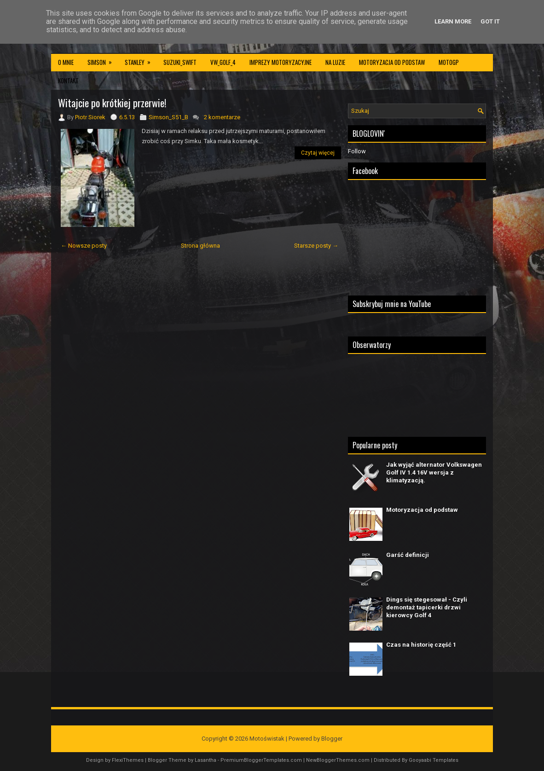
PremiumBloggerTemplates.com (261, 760)
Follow (357, 151)
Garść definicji (407, 554)
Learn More (452, 21)
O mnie (66, 62)
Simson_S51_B (168, 117)
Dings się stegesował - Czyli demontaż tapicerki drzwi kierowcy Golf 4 (426, 607)
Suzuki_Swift (180, 62)
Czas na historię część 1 (421, 644)
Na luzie (335, 62)
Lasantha (205, 760)
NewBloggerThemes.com (338, 760)
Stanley (140, 60)
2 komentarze (222, 117)
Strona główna (200, 245)
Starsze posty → (316, 245)
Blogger (331, 738)
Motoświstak (266, 738)
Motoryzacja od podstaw (392, 62)
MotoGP (449, 62)
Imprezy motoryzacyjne (280, 62)
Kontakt (68, 80)
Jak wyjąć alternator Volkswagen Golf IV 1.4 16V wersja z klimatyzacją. (434, 472)
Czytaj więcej (318, 153)
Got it (490, 21)
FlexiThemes (128, 760)
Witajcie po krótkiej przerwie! (112, 103)
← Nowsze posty (84, 245)
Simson (102, 60)
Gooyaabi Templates (433, 760)
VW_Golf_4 (223, 62)
